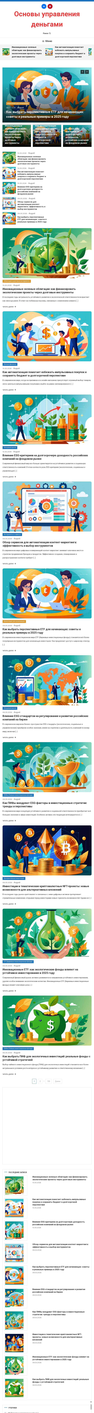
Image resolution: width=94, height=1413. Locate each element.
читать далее (9, 306)
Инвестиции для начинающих (17, 103)
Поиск (47, 33)
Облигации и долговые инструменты (17, 281)
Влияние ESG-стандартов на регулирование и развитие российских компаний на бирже (58, 1290)
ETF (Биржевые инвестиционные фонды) (18, 961)
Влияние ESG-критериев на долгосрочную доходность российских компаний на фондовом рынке (30, 190)
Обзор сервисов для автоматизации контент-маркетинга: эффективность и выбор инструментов (31, 205)
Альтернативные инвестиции (14, 878)
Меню (47, 41)
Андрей (21, 108)
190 (48, 1081)
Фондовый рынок (10, 447)
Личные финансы (10, 364)
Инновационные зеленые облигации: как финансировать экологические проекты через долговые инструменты (27, 52)
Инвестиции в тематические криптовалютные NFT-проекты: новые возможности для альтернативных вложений (57, 1337)
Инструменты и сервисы (12, 534)
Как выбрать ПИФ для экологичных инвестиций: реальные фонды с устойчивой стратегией (60, 1380)
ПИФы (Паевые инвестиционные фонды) (18, 795)
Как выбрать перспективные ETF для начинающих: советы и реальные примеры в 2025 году (32, 219)
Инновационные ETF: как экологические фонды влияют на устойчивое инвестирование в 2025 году (60, 1358)
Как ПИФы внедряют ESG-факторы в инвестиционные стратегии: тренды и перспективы (58, 1313)
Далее (57, 1081)
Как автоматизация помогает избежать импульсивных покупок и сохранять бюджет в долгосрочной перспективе (70, 52)
